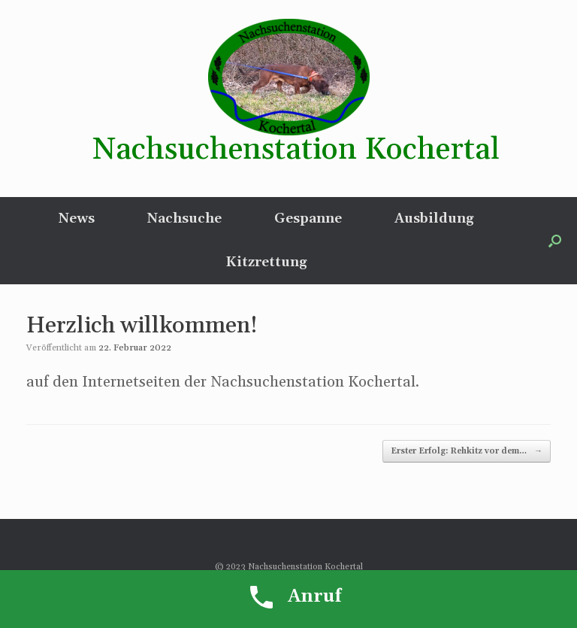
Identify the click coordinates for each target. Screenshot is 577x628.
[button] (555, 240)
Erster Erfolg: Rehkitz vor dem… (466, 451)
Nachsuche (184, 218)
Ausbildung (434, 218)
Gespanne (308, 218)
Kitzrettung (266, 262)
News (77, 218)
